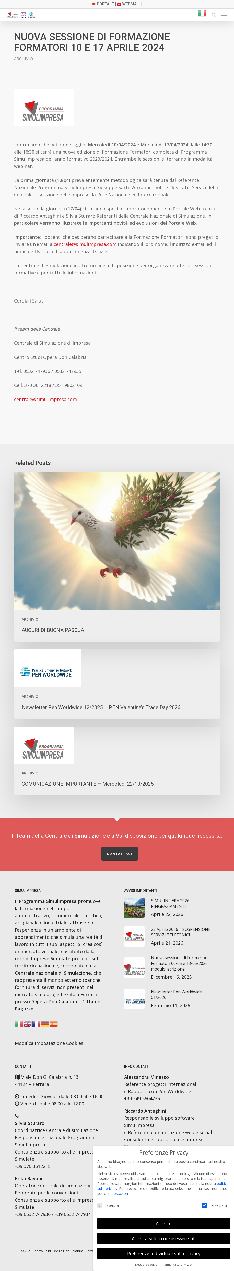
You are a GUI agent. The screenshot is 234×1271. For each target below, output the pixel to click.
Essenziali (108, 1205)
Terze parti (214, 1205)
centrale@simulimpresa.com (85, 244)
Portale (105, 4)
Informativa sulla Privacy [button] (176, 1264)
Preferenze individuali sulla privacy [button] (164, 1253)
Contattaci (119, 854)
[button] (224, 15)
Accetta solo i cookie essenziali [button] (164, 1238)
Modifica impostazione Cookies (49, 1043)
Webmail (131, 4)
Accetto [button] (164, 1223)
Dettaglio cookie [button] (146, 1264)
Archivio (23, 59)
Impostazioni (118, 1193)
